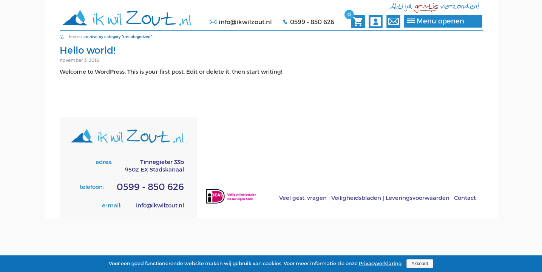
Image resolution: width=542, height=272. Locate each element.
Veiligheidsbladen (356, 197)
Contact (465, 197)
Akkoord (419, 263)
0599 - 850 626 (312, 21)
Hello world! (87, 50)
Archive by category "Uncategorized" (117, 36)
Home (74, 36)
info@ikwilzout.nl (245, 21)
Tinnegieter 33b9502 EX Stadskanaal (154, 165)
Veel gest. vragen (303, 197)
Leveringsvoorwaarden (417, 197)
